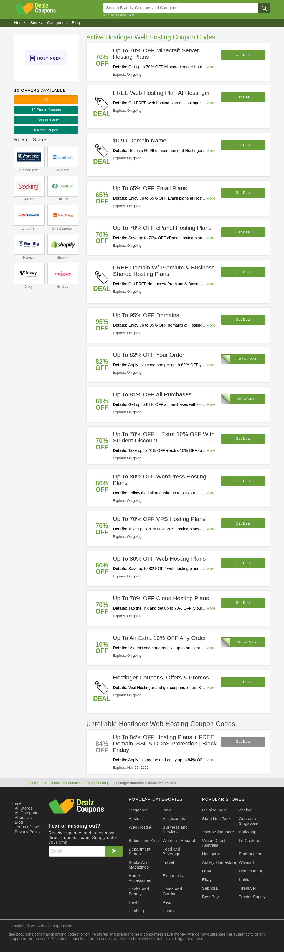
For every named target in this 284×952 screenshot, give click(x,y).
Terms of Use (27, 826)
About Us (23, 817)
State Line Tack (216, 818)
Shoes (168, 910)
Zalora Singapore (218, 831)
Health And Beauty (139, 891)
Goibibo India (214, 810)
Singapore (138, 810)
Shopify (62, 257)
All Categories (27, 812)
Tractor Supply (252, 896)
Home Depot (250, 871)
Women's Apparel (179, 840)
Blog (19, 822)
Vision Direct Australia (213, 842)
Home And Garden (172, 891)
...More (209, 67)
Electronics (173, 875)
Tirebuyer (247, 888)
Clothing (136, 910)
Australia (137, 818)
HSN (206, 871)
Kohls (244, 879)
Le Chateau (249, 840)
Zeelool (245, 810)
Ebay (207, 879)
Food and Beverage (171, 851)
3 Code (46, 120)
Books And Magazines (139, 864)
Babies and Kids (144, 840)
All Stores (23, 808)
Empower (29, 228)
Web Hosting (97, 783)
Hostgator (211, 853)
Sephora (210, 888)
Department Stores (139, 851)
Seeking (28, 199)
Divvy (28, 287)
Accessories (174, 818)
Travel (168, 862)
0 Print (46, 130)
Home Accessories (140, 878)
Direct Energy (62, 228)
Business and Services (63, 783)
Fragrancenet (251, 853)
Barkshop (247, 831)
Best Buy (210, 896)
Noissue (62, 287)
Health (135, 902)
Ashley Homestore (219, 862)
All (46, 99)
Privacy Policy (27, 831)
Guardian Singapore (248, 821)
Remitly (28, 257)
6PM (131, 15)
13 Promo (46, 110)
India (167, 810)
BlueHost (62, 170)
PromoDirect (28, 170)
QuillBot (62, 199)
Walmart (246, 862)
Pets (167, 902)
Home (34, 783)
